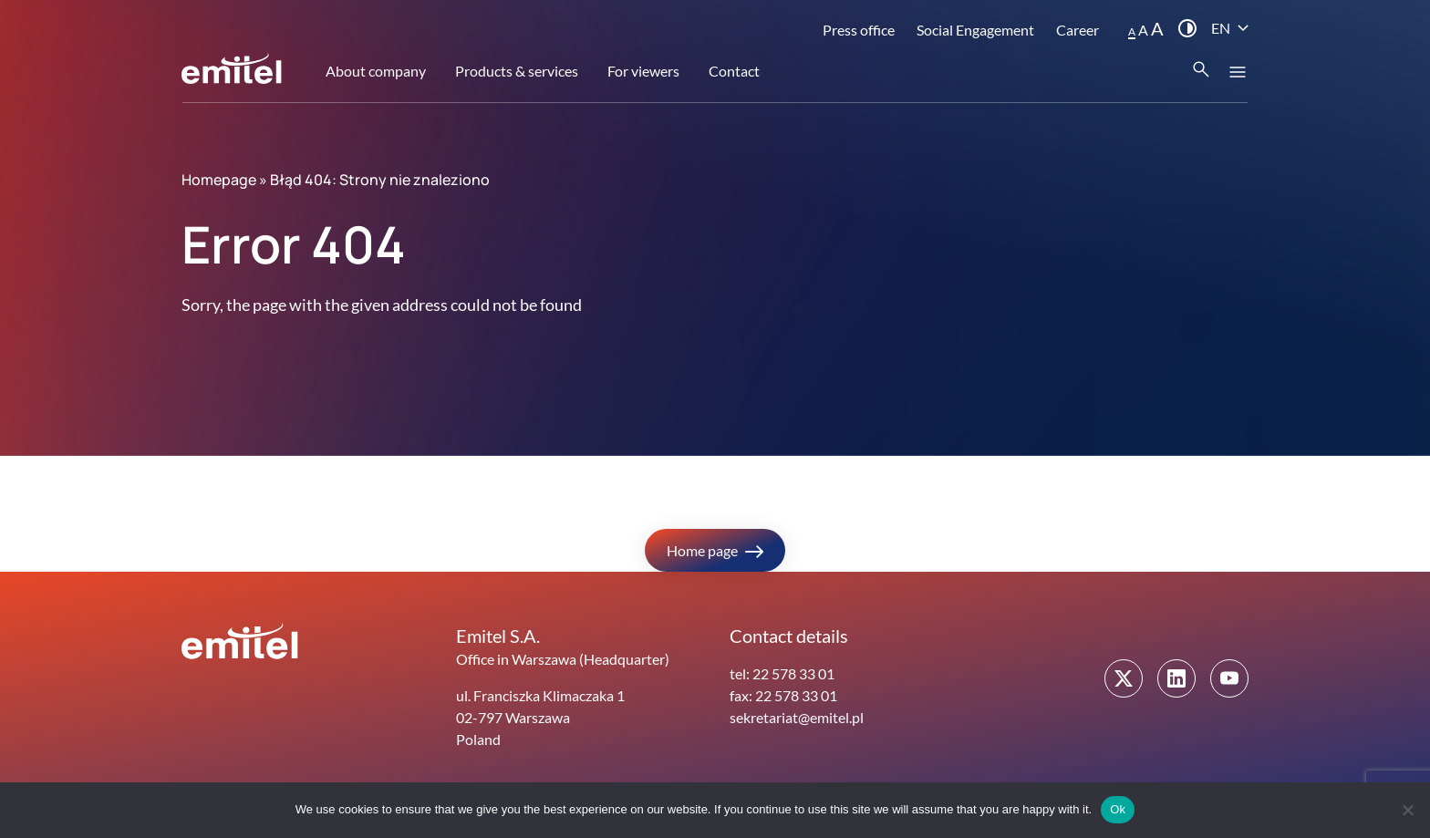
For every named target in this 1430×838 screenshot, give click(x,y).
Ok (1117, 809)
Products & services (516, 70)
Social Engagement (975, 29)
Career (1077, 29)
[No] (1407, 810)
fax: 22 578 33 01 (783, 695)
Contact (734, 70)
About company (376, 70)
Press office (859, 29)
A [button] (1131, 31)
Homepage (218, 180)
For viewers (643, 70)
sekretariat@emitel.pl (797, 717)
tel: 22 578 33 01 (782, 673)
